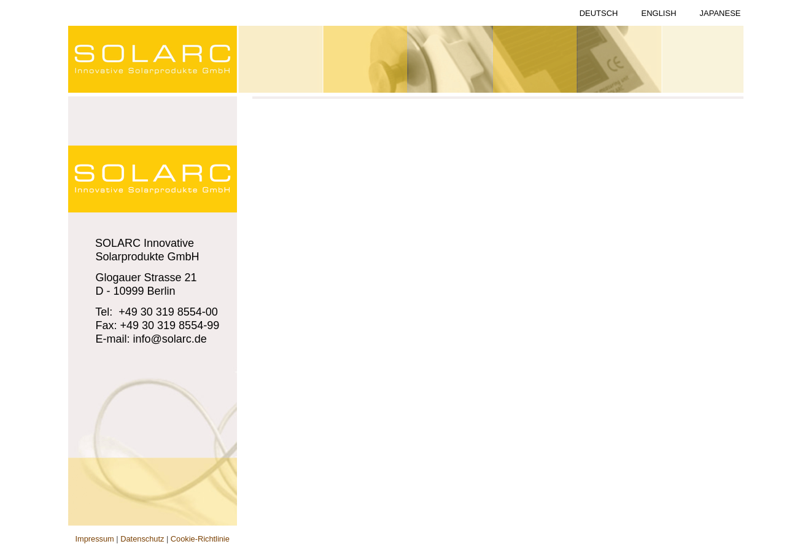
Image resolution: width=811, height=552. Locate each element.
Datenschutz (142, 538)
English (658, 13)
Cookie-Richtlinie (200, 538)
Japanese (720, 13)
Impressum (95, 538)
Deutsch (599, 13)
